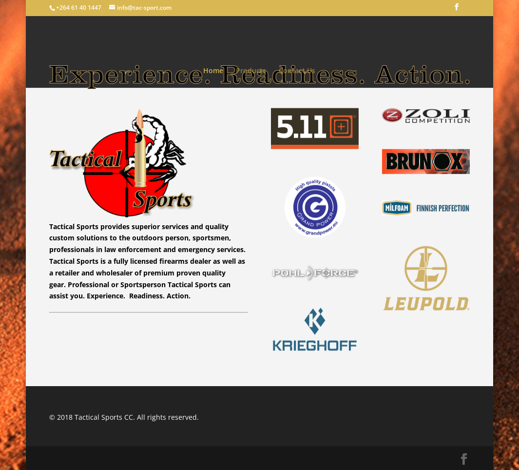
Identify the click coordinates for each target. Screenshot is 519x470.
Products (251, 71)
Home (213, 71)
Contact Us (297, 71)
